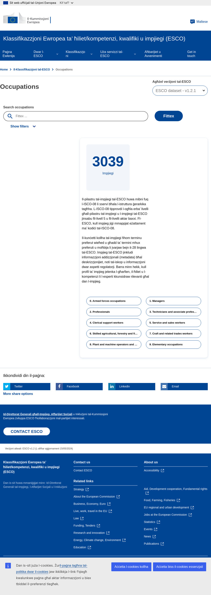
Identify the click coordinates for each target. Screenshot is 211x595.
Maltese (199, 21)
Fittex (168, 116)
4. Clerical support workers (106, 322)
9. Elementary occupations (166, 344)
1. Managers (156, 300)
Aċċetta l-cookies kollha (131, 566)
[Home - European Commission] (27, 18)
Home (4, 69)
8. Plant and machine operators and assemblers (116, 344)
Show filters (19, 126)
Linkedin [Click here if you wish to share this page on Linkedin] (124, 386)
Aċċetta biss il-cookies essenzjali (179, 566)
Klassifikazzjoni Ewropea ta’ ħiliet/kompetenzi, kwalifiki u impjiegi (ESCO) (31, 467)
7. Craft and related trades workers (170, 333)
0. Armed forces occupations (108, 300)
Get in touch (191, 54)
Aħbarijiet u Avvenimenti (153, 54)
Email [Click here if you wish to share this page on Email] (175, 386)
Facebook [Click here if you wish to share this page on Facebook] (73, 386)
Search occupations (18, 107)
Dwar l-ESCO (39, 54)
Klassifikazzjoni (75, 54)
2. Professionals (100, 311)
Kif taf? (66, 2)
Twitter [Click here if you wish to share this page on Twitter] (18, 386)
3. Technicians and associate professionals (175, 311)
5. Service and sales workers (167, 322)
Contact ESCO (82, 470)
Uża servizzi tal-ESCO (111, 54)
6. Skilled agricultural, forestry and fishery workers (116, 333)
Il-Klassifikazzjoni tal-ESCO (31, 69)
